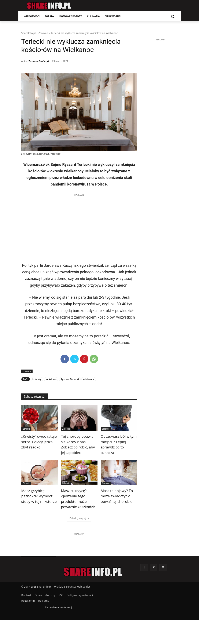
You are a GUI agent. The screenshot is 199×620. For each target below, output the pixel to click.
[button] (173, 16)
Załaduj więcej (79, 518)
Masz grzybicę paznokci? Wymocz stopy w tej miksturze (39, 496)
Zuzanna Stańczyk (39, 61)
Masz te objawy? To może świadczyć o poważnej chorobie (117, 496)
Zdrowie (43, 33)
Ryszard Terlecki (70, 379)
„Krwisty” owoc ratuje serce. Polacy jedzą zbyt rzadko (39, 442)
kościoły (36, 379)
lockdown (51, 379)
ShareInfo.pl (28, 33)
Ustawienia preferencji (58, 607)
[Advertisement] (79, 227)
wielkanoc (88, 379)
